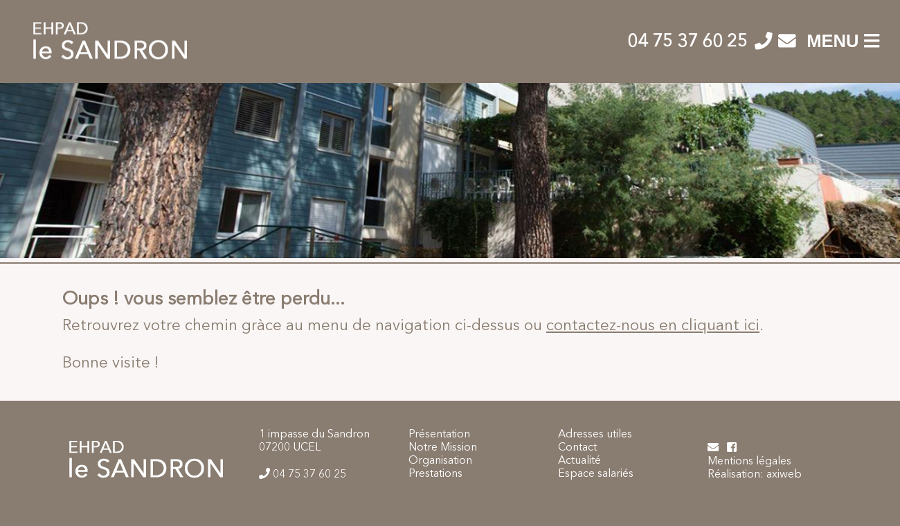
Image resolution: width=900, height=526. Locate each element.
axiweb (784, 474)
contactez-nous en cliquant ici (652, 326)
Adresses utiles (595, 434)
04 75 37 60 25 (689, 42)
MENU (843, 41)
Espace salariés (595, 474)
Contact (577, 447)
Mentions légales (749, 461)
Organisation (440, 460)
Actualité (579, 460)
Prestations (435, 474)
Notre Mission (442, 447)
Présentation (439, 434)
